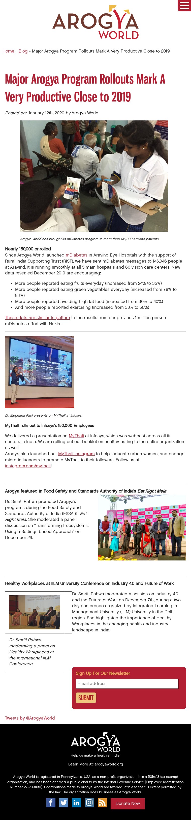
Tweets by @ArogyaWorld (30, 718)
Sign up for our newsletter (103, 673)
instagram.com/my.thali (28, 466)
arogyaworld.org (108, 764)
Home (8, 51)
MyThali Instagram (76, 454)
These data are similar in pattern (37, 318)
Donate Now (128, 803)
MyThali (76, 436)
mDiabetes (77, 255)
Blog (23, 51)
